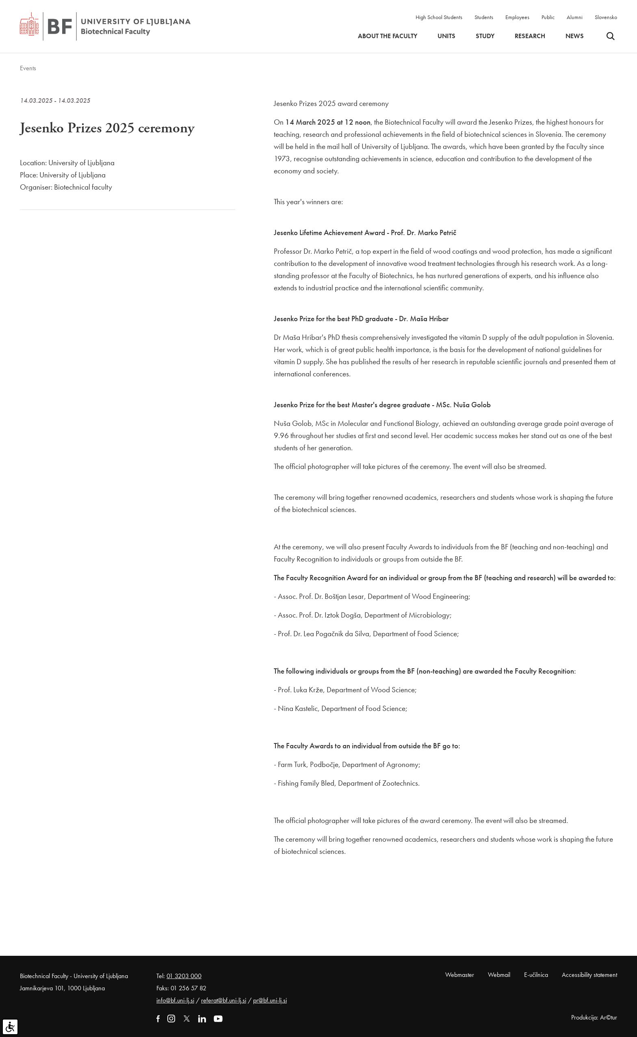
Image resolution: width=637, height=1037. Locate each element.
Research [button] (530, 36)
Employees (517, 17)
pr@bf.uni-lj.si (270, 1000)
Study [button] (485, 36)
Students (483, 17)
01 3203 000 (184, 976)
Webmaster (459, 974)
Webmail (499, 974)
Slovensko (606, 17)
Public (548, 17)
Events (28, 68)
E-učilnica (536, 974)
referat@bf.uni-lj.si (223, 1000)
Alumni (575, 17)
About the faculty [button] (387, 36)
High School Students (439, 17)
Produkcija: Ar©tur (594, 1017)
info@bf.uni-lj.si (175, 1000)
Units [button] (446, 36)
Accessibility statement (589, 974)
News (575, 36)
